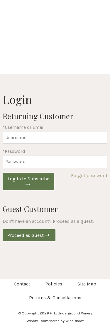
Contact (22, 284)
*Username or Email (24, 127)
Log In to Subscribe (28, 181)
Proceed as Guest (29, 235)
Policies (53, 284)
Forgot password (89, 175)
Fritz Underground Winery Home (55, 43)
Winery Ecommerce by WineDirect (55, 321)
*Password (14, 151)
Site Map (86, 284)
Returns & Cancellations (55, 297)
